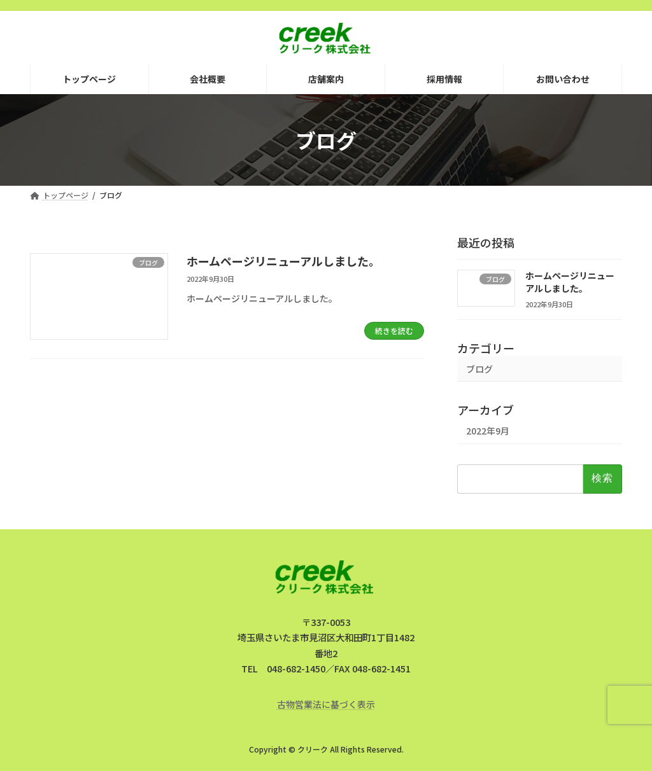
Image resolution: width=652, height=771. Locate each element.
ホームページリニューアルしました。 (283, 261)
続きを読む (394, 330)
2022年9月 (487, 431)
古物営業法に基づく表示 (326, 704)
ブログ (479, 369)
